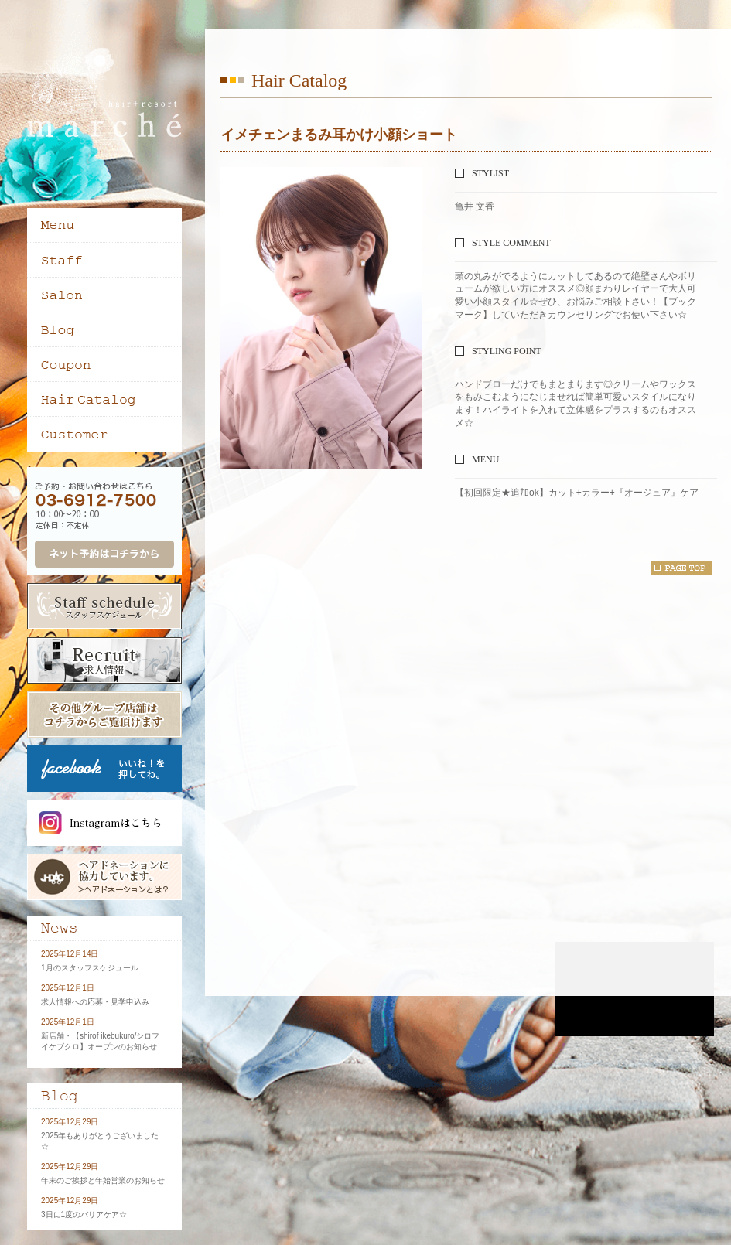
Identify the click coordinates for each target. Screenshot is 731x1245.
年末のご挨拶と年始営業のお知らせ (103, 1180)
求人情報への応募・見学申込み (95, 1002)
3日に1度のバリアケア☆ (84, 1214)
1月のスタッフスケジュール (89, 968)
